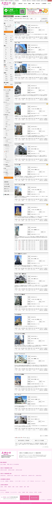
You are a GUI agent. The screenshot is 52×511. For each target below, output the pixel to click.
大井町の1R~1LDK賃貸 (3, 477)
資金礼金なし (11, 488)
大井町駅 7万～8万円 (17, 482)
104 (16, 355)
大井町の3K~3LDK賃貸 (19, 477)
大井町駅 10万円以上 (38, 482)
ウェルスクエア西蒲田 (19, 207)
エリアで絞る (6, 18)
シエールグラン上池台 (19, 145)
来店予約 (35, 499)
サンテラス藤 (17, 166)
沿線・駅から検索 (7, 186)
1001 (16, 141)
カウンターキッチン (37, 488)
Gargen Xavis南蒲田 (19, 227)
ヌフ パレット (18, 401)
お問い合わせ (38, 3)
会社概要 (23, 499)
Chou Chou (17, 42)
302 (16, 100)
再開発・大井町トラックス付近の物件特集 (13, 471)
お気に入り (41, 38)
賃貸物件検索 (7, 499)
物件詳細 (46, 38)
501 (16, 315)
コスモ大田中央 (18, 320)
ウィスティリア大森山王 (20, 299)
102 (16, 38)
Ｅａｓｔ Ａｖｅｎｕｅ (20, 359)
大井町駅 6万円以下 (3, 482)
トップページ (2, 499)
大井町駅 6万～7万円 (10, 482)
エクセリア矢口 (18, 83)
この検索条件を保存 (44, 18)
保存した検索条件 (44, 0)
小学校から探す (6, 20)
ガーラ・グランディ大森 (20, 186)
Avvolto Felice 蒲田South (20, 278)
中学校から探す (11, 20)
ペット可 (28, 488)
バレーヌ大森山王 (18, 63)
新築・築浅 (32, 488)
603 (16, 247)
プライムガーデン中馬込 (20, 339)
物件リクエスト (6, 188)
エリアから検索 (6, 184)
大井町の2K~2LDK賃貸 (11, 477)
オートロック (23, 488)
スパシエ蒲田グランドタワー (21, 258)
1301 (16, 223)
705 (16, 274)
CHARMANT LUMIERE (20, 105)
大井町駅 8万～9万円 (24, 482)
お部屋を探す (20, 3)
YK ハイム (17, 22)
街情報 (33, 3)
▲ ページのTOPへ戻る (45, 454)
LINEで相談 (39, 499)
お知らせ (25, 3)
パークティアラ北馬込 (19, 380)
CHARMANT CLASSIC (20, 125)
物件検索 (24, 0)
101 (16, 58)
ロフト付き (43, 488)
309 (16, 335)
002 (16, 79)
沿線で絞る (11, 18)
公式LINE (49, 3)
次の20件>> (46, 20)
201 (16, 295)
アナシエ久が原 (18, 421)
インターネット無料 (17, 488)
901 (16, 249)
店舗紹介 (29, 3)
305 (16, 182)
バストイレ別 (2, 488)
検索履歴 (38, 0)
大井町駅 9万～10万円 (31, 482)
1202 (16, 252)
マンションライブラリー (13, 499)
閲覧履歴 (33, 0)
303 (16, 162)
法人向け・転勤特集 (3, 471)
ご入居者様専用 (43, 3)
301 (16, 376)
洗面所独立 (6, 488)
